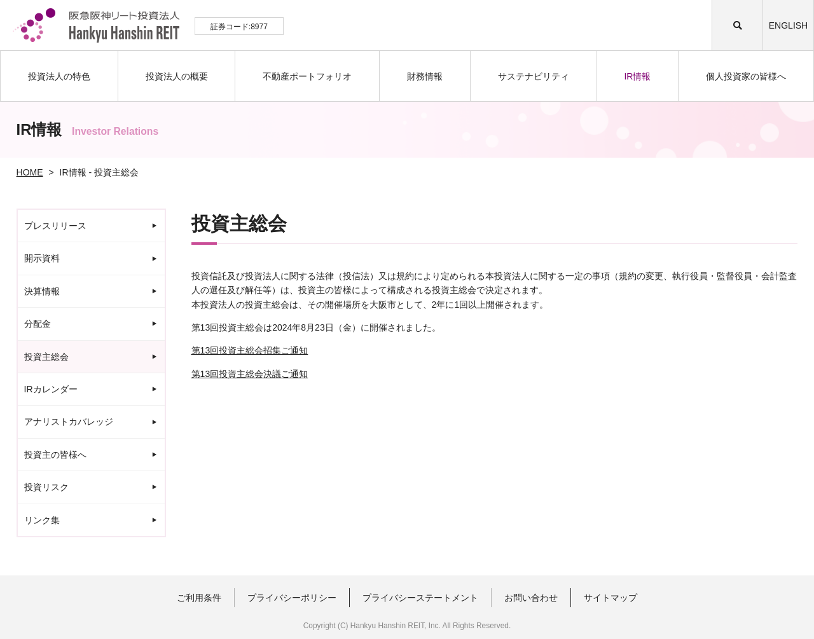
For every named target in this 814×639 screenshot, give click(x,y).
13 (249, 350)
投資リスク (46, 487)
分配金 (37, 324)
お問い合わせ (531, 598)
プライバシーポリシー (291, 598)
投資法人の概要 (177, 76)
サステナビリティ (533, 76)
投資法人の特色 (59, 76)
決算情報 (42, 291)
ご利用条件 (199, 598)
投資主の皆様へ (55, 455)
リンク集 (42, 520)
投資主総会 (46, 357)
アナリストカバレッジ (68, 421)
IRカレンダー (51, 389)
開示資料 (42, 258)
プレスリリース (55, 226)
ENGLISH (788, 25)
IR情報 (637, 76)
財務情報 (425, 76)
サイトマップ (610, 598)
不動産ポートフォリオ (307, 76)
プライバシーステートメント (420, 598)
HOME (30, 172)
